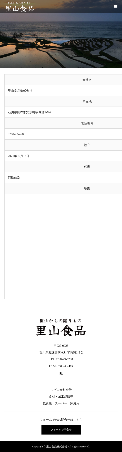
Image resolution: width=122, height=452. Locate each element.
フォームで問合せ (61, 429)
